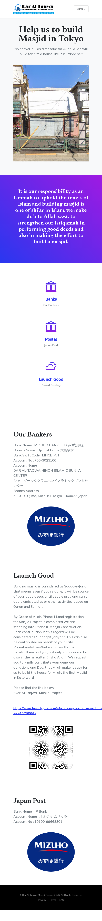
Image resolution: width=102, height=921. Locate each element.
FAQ (61, 899)
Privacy (42, 899)
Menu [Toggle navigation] (81, 8)
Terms (52, 899)
